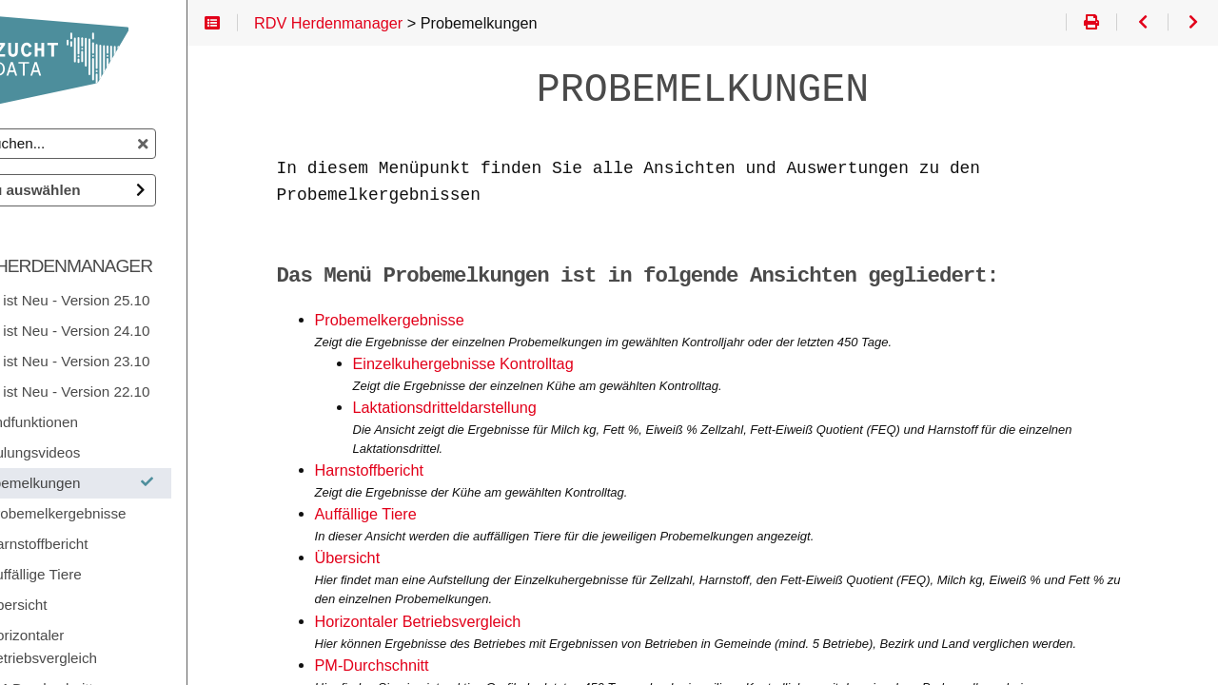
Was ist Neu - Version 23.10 (135, 361)
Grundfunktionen (99, 422)
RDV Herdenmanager (128, 266)
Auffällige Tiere (424, 514)
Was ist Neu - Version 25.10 (135, 300)
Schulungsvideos (100, 452)
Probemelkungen (150, 483)
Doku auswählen (98, 190)
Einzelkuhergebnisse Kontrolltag (521, 364)
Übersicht (406, 558)
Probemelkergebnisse (447, 320)
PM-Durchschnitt (430, 665)
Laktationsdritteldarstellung (503, 408)
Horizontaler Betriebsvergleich (476, 622)
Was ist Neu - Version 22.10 (135, 391)
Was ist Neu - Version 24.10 (135, 331)
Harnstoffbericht (427, 470)
